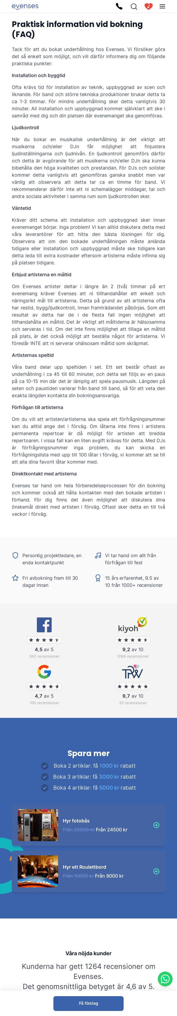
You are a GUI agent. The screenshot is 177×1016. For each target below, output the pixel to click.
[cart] (148, 6)
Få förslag (88, 1003)
